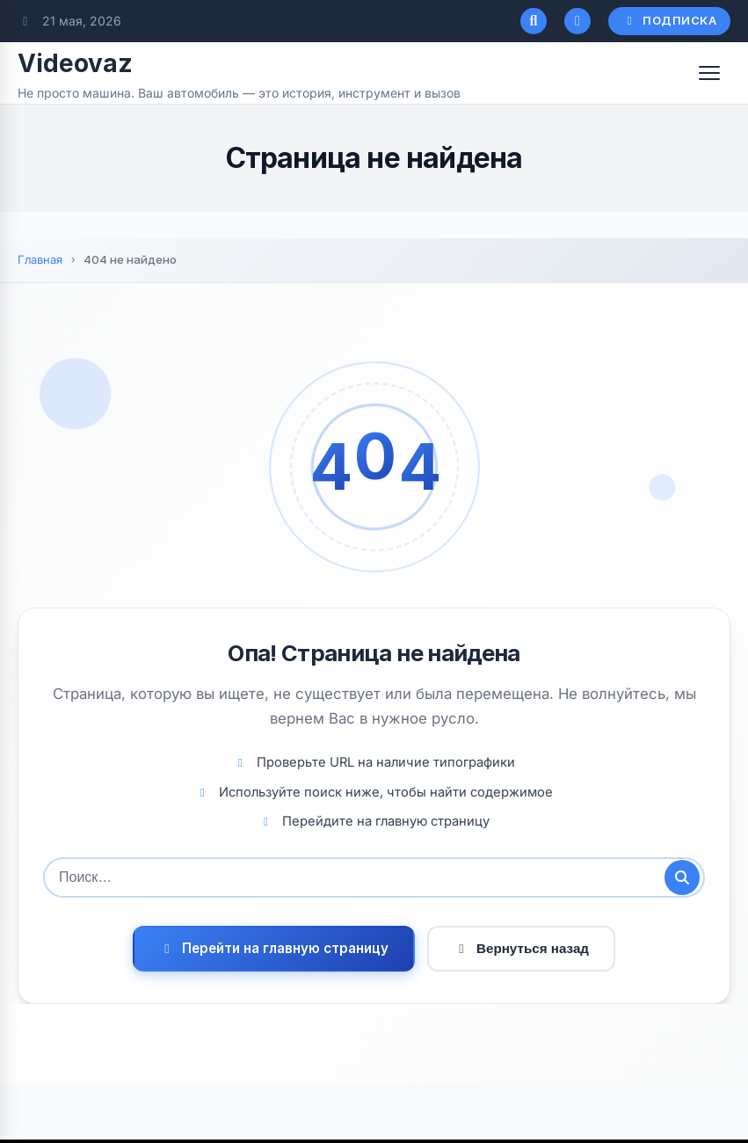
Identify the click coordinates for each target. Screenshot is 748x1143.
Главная (40, 259)
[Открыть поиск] (533, 21)
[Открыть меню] (709, 73)
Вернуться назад (521, 948)
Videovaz (75, 63)
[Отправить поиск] (682, 877)
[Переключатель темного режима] (577, 21)
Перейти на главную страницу (274, 948)
